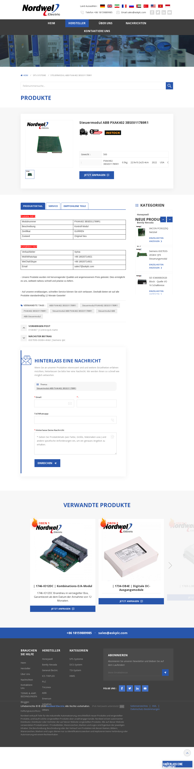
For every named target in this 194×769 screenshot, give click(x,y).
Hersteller (77, 23)
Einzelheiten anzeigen (156, 325)
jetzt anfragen (60, 608)
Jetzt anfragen (95, 175)
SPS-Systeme (39, 75)
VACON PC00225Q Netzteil (158, 315)
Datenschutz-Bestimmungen (145, 731)
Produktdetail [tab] (33, 206)
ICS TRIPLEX (143, 238)
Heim (51, 23)
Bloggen (25, 702)
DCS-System (75, 664)
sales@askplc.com (136, 12)
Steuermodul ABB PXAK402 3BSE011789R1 (72, 310)
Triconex (142, 254)
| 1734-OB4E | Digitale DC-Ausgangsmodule (131, 588)
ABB (139, 262)
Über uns (105, 23)
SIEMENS (141, 278)
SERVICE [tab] (53, 206)
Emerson (142, 270)
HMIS (72, 675)
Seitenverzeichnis (139, 727)
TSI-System (75, 670)
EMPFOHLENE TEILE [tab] (75, 206)
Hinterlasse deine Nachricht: (49, 430)
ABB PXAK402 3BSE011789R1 (62, 305)
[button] (170, 300)
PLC (139, 246)
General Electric (146, 230)
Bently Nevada (145, 222)
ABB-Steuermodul (32, 316)
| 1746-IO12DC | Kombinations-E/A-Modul (62, 586)
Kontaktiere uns (97, 31)
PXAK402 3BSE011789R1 (35, 310)
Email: (38, 397)
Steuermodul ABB (106, 310)
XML (154, 727)
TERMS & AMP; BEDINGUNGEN (29, 695)
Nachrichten (136, 23)
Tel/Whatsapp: (41, 413)
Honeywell (143, 214)
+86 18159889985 (103, 12)
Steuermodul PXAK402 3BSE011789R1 (100, 305)
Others (141, 286)
